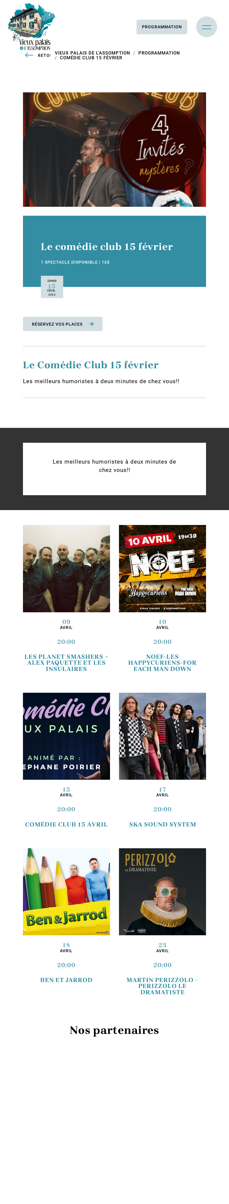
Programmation (162, 26)
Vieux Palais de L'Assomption (92, 53)
